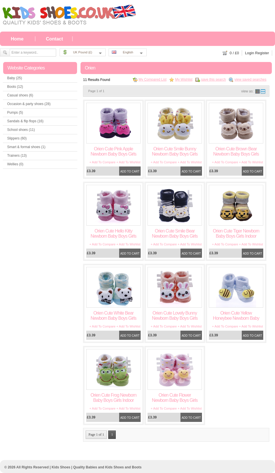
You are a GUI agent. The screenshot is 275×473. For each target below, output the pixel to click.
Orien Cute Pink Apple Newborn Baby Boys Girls (113, 151)
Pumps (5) (15, 113)
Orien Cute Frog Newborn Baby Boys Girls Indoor (113, 398)
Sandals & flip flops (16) (25, 121)
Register (262, 53)
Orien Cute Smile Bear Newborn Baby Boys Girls (174, 233)
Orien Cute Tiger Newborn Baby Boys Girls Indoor (236, 233)
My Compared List (152, 79)
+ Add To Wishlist (128, 162)
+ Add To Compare (102, 162)
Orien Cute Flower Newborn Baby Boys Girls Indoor (174, 400)
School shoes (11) (21, 130)
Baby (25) (14, 78)
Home (17, 38)
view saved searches (250, 79)
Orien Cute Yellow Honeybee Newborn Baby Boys (236, 318)
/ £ (234, 53)
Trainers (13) (17, 156)
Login (249, 53)
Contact (54, 38)
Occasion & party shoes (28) (28, 104)
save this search (213, 79)
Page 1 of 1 (96, 435)
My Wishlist (183, 79)
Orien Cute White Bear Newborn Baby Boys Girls (113, 316)
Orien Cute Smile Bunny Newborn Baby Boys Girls (174, 151)
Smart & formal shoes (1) (26, 147)
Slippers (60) (17, 138)
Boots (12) (15, 87)
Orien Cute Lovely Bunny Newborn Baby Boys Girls (174, 316)
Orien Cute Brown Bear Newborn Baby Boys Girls (236, 151)
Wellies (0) (15, 164)
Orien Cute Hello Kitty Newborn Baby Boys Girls (113, 233)
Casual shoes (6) (20, 95)
